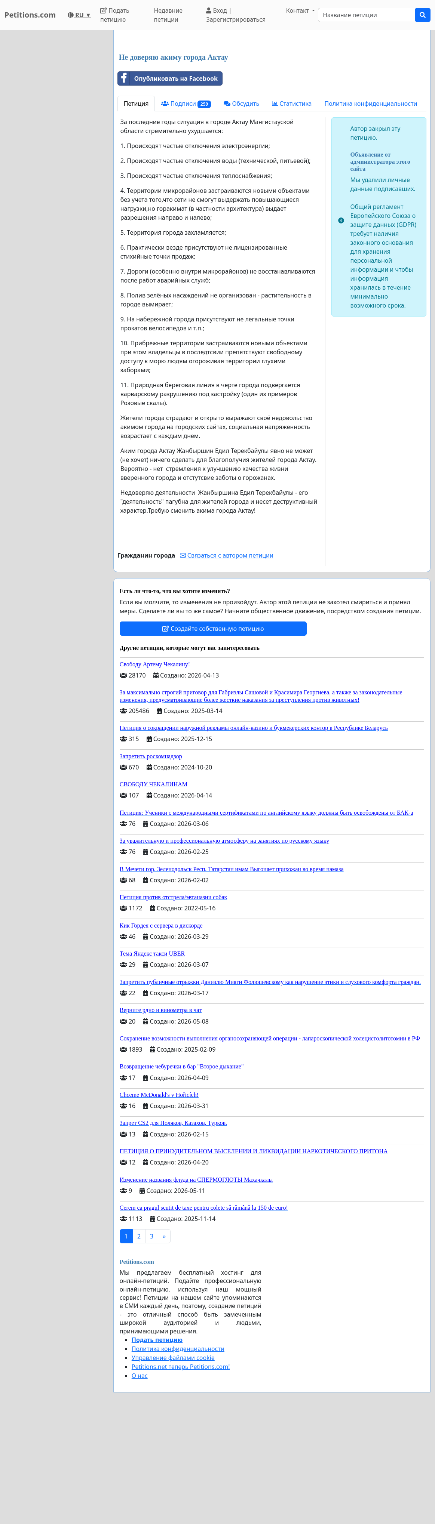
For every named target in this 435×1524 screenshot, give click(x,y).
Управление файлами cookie (173, 1462)
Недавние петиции (168, 15)
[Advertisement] (271, 94)
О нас (140, 1480)
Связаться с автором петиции (226, 660)
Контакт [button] (298, 10)
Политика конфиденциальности (370, 208)
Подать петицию (114, 15)
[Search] (366, 15)
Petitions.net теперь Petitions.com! (181, 1471)
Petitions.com (30, 15)
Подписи (186, 208)
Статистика (292, 208)
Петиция (136, 208)
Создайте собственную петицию (213, 733)
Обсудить (241, 208)
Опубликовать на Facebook (168, 183)
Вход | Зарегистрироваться (236, 15)
